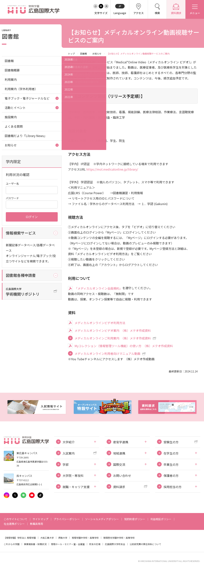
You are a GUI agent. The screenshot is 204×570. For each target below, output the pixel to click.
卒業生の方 (171, 464)
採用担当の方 (173, 487)
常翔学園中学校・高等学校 (85, 537)
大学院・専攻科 (73, 475)
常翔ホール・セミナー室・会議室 (68, 544)
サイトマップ (40, 519)
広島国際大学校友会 (115, 544)
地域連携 (119, 453)
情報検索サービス (21, 233)
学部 (66, 464)
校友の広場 (94, 544)
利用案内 (11, 79)
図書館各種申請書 (21, 275)
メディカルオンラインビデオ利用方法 (100, 323)
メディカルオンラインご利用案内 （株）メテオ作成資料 (113, 338)
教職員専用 (36, 524)
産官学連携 (120, 442)
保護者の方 (171, 475)
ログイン (32, 216)
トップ (71, 53)
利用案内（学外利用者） (21, 89)
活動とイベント (15, 107)
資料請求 (119, 487)
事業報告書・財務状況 (35, 544)
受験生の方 (171, 442)
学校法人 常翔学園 (26, 537)
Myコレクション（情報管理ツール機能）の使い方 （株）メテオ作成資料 (124, 346)
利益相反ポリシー (160, 519)
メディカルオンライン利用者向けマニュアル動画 (107, 353)
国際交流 (119, 464)
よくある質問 (14, 126)
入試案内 (69, 453)
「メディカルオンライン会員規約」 (98, 288)
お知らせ (96, 53)
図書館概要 (12, 70)
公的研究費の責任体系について (145, 544)
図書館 (83, 53)
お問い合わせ (122, 475)
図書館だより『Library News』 (26, 135)
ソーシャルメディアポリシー (102, 519)
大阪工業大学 (47, 537)
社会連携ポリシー (14, 524)
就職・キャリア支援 (76, 487)
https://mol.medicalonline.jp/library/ (112, 169)
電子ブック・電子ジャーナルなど (27, 98)
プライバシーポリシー (67, 519)
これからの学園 (11, 544)
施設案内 (11, 117)
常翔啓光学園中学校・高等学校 (119, 537)
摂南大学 (62, 537)
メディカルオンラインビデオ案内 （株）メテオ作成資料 (113, 330)
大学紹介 (69, 442)
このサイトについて (15, 519)
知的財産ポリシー (134, 519)
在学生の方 (171, 453)
